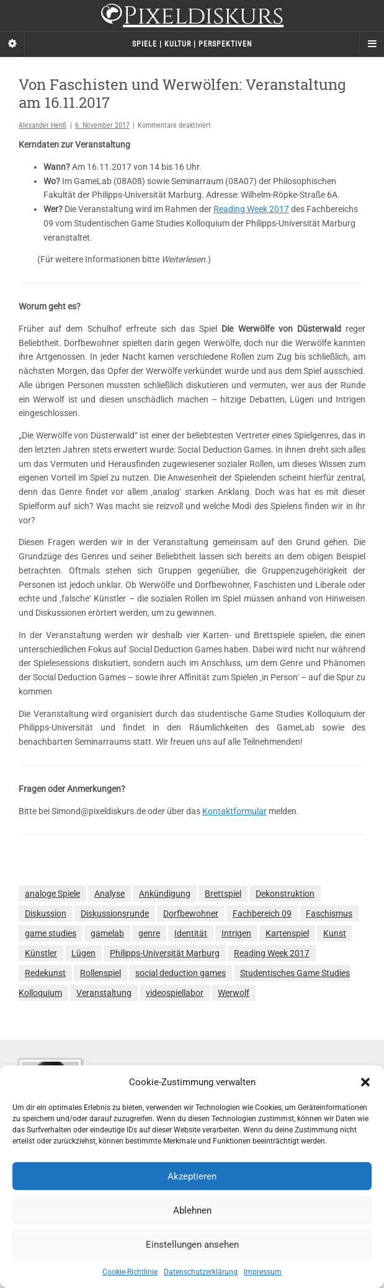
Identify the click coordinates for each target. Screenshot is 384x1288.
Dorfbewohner (190, 913)
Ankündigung (164, 894)
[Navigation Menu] (371, 44)
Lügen (83, 953)
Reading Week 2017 (251, 209)
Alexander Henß (42, 125)
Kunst (334, 933)
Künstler (41, 953)
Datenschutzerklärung (201, 1272)
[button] (365, 1082)
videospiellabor (174, 993)
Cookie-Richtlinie (130, 1272)
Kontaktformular (234, 811)
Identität (190, 933)
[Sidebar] (12, 44)
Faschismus (329, 913)
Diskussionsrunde (115, 913)
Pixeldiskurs (192, 17)
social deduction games (180, 973)
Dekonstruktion (285, 894)
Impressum (263, 1272)
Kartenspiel (287, 933)
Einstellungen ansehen (192, 1244)
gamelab (107, 933)
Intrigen (236, 933)
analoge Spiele (52, 894)
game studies (50, 933)
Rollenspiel (100, 973)
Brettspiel (223, 894)
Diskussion (45, 913)
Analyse (109, 894)
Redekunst (45, 973)
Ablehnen (192, 1210)
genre (149, 933)
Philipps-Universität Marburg (165, 953)
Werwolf (233, 993)
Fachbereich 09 (262, 913)
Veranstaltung (104, 993)
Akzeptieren (192, 1176)
